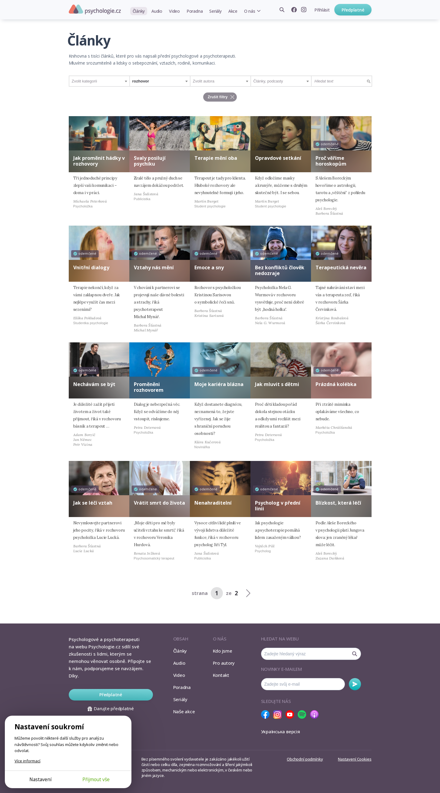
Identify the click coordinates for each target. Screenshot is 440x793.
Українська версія (280, 731)
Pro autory (224, 663)
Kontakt (221, 675)
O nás (249, 11)
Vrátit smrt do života (159, 502)
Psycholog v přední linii (277, 505)
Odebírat (355, 684)
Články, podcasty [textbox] (268, 81)
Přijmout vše (96, 779)
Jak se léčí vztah (92, 502)
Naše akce (184, 711)
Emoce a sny (209, 267)
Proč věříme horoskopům (331, 161)
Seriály (215, 11)
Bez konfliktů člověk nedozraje (279, 270)
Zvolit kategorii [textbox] (84, 81)
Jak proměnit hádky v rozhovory (99, 161)
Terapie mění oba (215, 158)
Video (174, 11)
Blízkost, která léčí (338, 502)
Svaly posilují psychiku (150, 161)
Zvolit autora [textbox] (204, 81)
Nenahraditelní (213, 502)
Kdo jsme (222, 651)
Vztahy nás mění (154, 267)
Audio (156, 11)
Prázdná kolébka (336, 384)
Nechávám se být (94, 384)
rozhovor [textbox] (140, 81)
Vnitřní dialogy (91, 267)
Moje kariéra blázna (218, 384)
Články (139, 11)
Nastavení (40, 779)
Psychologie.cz (95, 9)
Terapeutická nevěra (341, 267)
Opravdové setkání (278, 158)
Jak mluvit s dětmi (277, 384)
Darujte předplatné (111, 708)
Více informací (27, 761)
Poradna (195, 11)
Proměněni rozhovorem (149, 387)
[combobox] (99, 81)
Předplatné (353, 10)
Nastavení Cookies (354, 759)
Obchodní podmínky (305, 759)
